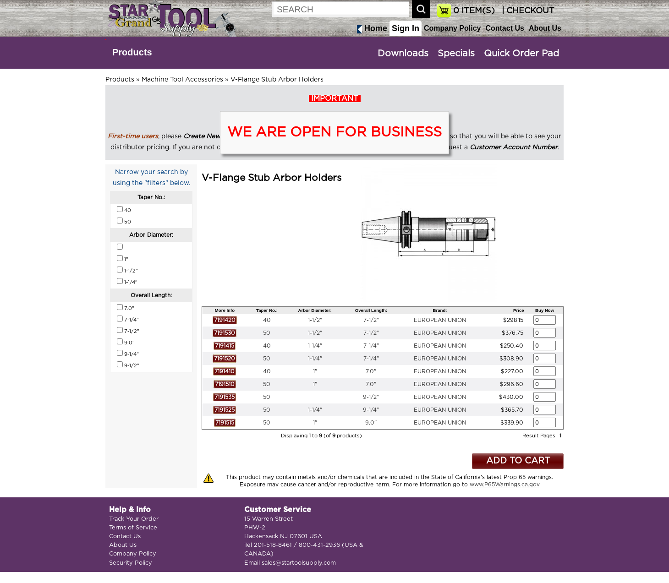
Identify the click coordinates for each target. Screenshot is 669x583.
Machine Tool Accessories (182, 79)
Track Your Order (134, 519)
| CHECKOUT (526, 11)
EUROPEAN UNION (440, 320)
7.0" (371, 371)
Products (132, 52)
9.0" (371, 422)
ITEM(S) (474, 11)
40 (267, 320)
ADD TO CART (518, 461)
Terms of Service (133, 528)
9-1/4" (371, 410)
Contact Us (504, 28)
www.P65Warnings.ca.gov (505, 484)
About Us (545, 28)
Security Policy (130, 563)
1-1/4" (315, 346)
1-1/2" (315, 320)
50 (266, 333)
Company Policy (452, 28)
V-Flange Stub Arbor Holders (277, 79)
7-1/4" (371, 346)
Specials (456, 53)
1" (315, 371)
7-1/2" (371, 320)
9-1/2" (371, 397)
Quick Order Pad (521, 53)
